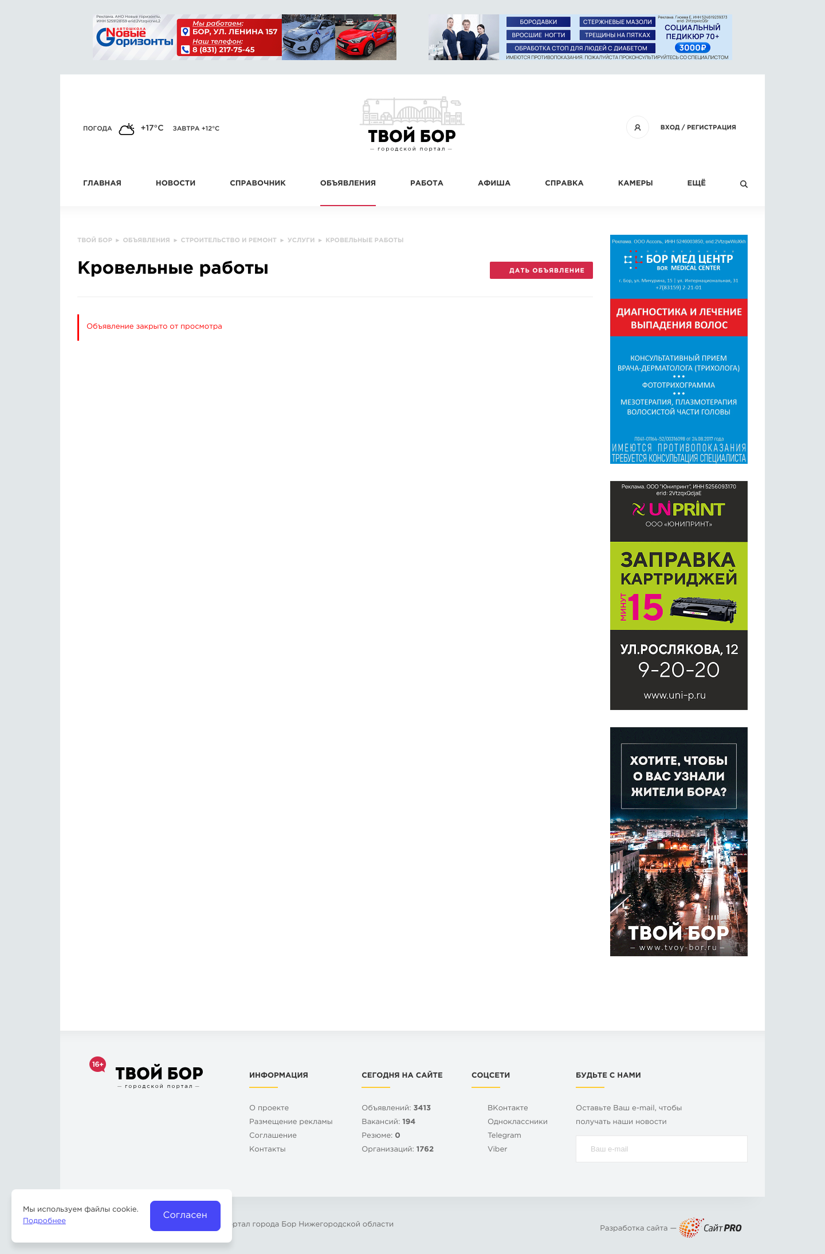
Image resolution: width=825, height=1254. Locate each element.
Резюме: (381, 1136)
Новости (175, 184)
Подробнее (44, 1221)
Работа (426, 184)
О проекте (269, 1109)
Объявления (348, 184)
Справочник (258, 184)
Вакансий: (388, 1122)
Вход (670, 128)
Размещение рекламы (291, 1122)
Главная (102, 184)
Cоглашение (273, 1136)
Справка (564, 184)
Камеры (635, 184)
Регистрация (711, 128)
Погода (97, 129)
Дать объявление (541, 271)
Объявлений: (396, 1109)
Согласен (185, 1215)
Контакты (267, 1150)
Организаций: (398, 1150)
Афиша (494, 184)
